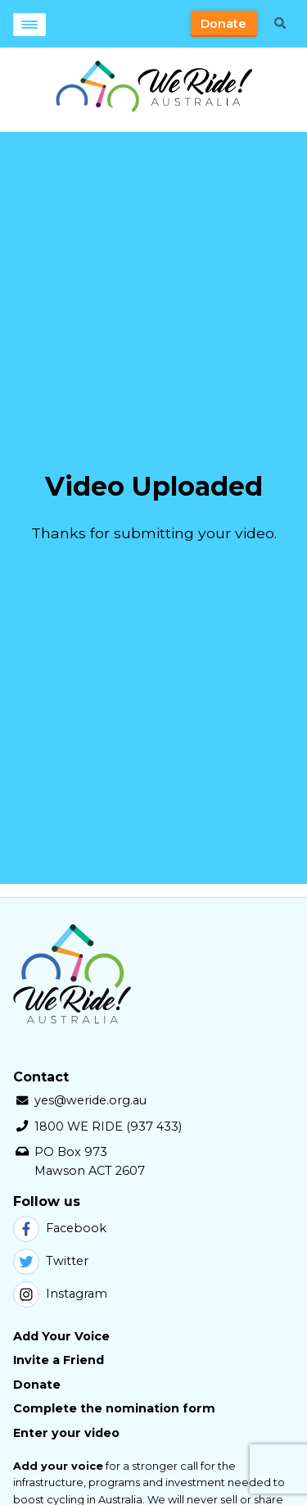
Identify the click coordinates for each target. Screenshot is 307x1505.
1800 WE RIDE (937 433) (108, 1126)
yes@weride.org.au (90, 1100)
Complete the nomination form (114, 1408)
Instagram (60, 1294)
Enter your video (66, 1433)
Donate (223, 23)
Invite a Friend (58, 1360)
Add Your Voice (61, 1336)
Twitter (50, 1262)
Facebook (59, 1229)
